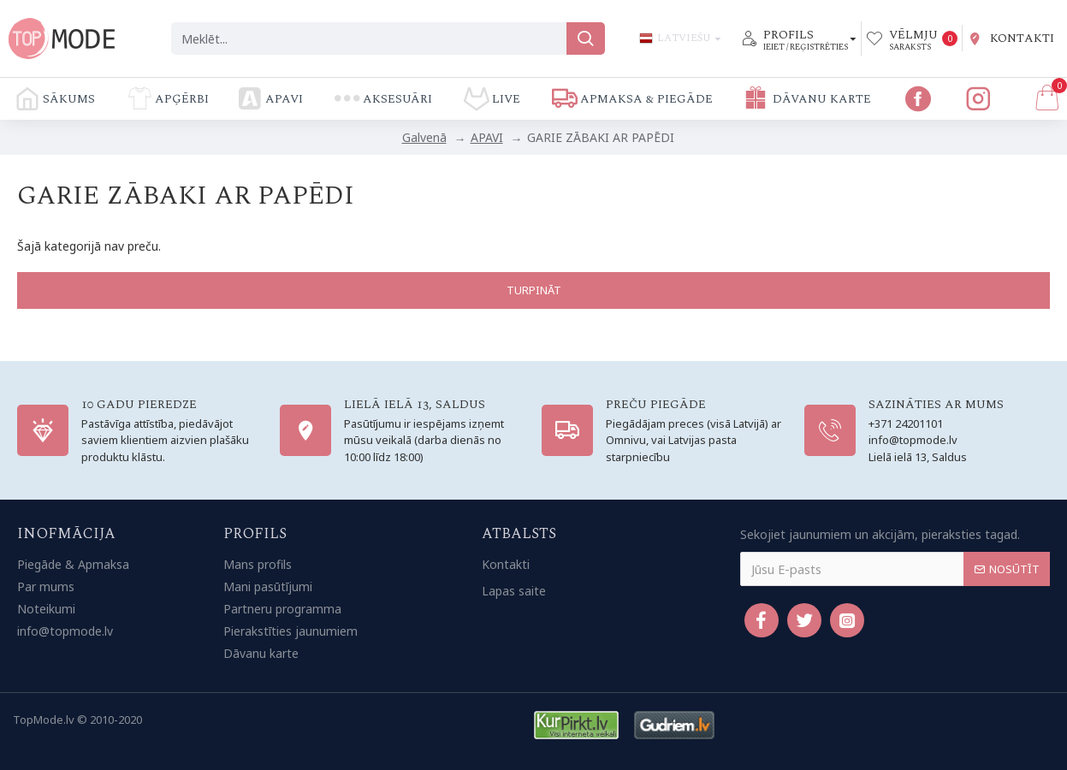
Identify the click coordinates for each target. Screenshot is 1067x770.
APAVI (487, 137)
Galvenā (424, 137)
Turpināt (534, 290)
